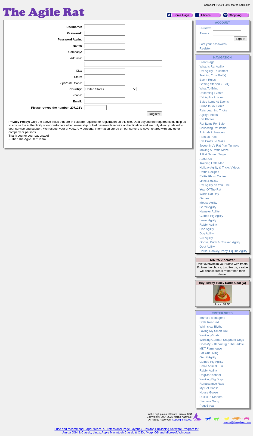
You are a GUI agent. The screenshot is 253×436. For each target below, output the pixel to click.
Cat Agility (206, 237)
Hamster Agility (210, 211)
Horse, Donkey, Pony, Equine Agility (223, 251)
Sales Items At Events (214, 101)
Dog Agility (207, 233)
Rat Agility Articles (211, 97)
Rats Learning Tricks (213, 110)
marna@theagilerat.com (237, 422)
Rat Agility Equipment (214, 71)
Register (205, 48)
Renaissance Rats (212, 383)
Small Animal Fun (211, 366)
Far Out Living (209, 353)
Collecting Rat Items (213, 128)
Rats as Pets (208, 136)
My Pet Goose (209, 388)
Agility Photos (209, 115)
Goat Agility (207, 246)
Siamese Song (209, 401)
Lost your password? (213, 44)
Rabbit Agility (208, 224)
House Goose (209, 392)
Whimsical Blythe (211, 326)
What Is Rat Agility (212, 66)
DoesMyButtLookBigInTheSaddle (222, 344)
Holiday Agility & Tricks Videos (220, 167)
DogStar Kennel (210, 375)
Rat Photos (207, 119)
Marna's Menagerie (212, 317)
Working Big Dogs (212, 379)
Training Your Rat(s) (213, 75)
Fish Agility (207, 229)
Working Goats (209, 335)
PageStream (208, 405)
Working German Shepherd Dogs (222, 339)
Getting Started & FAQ (214, 84)
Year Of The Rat (210, 189)
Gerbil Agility (208, 207)
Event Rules (208, 79)
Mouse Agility (208, 202)
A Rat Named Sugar (213, 154)
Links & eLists (209, 180)
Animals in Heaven (212, 132)
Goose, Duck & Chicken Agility (220, 242)
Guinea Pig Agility (211, 216)
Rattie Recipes (209, 172)
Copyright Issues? (182, 419)
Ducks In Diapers (211, 397)
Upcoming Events (211, 93)
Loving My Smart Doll (214, 331)
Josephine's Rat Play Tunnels (219, 145)
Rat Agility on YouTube (215, 185)
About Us (206, 158)
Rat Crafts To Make (212, 141)
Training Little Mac (212, 163)
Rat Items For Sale (212, 123)
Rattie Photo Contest (213, 176)
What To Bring (209, 88)
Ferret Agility (208, 220)
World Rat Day (209, 194)
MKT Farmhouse (211, 348)
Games (204, 198)
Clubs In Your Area (212, 106)
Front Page (207, 62)
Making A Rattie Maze (214, 150)
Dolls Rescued (209, 322)
